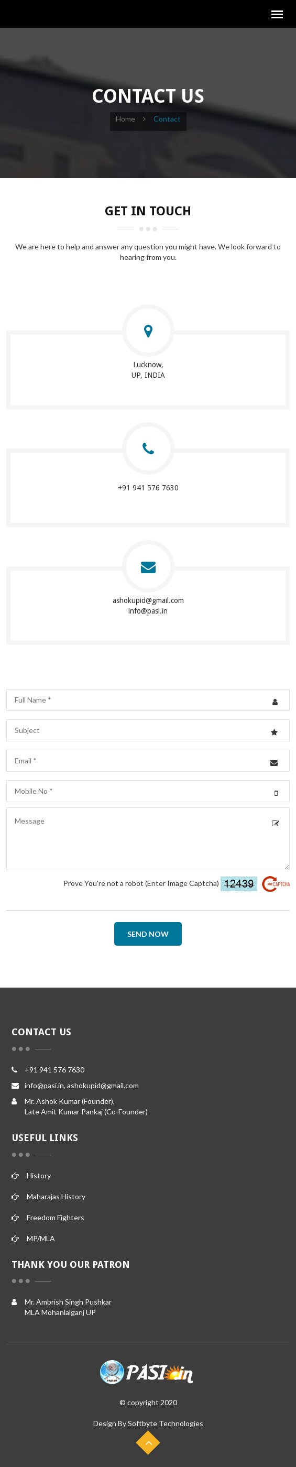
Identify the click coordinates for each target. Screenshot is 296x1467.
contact (167, 118)
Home (125, 118)
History (31, 1175)
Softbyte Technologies (165, 1423)
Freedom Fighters (48, 1217)
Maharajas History (48, 1196)
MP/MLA (33, 1238)
